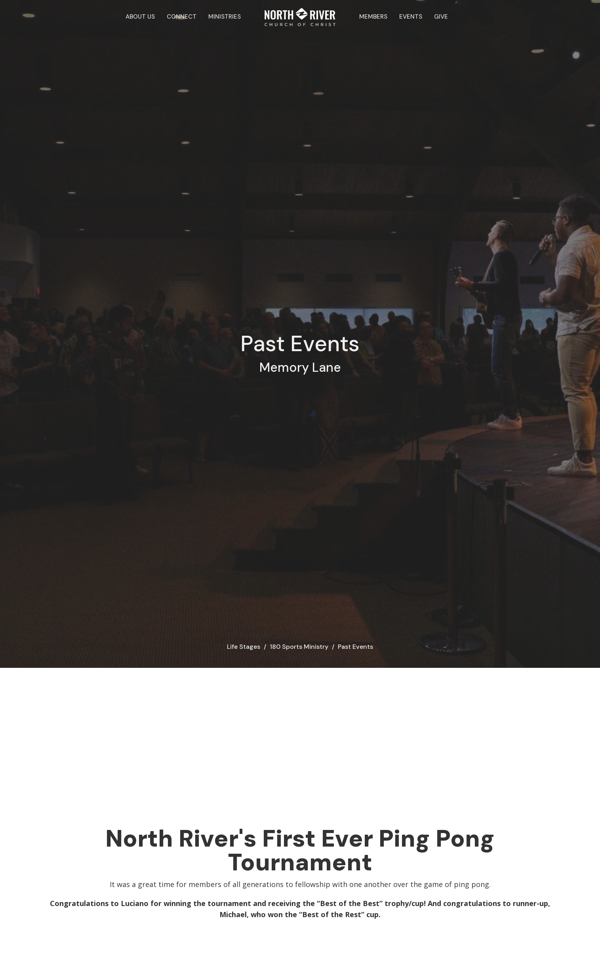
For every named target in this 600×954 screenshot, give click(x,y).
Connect (181, 17)
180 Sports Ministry (299, 646)
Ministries (224, 17)
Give (441, 17)
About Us (140, 17)
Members (373, 17)
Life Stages (243, 646)
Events (410, 17)
